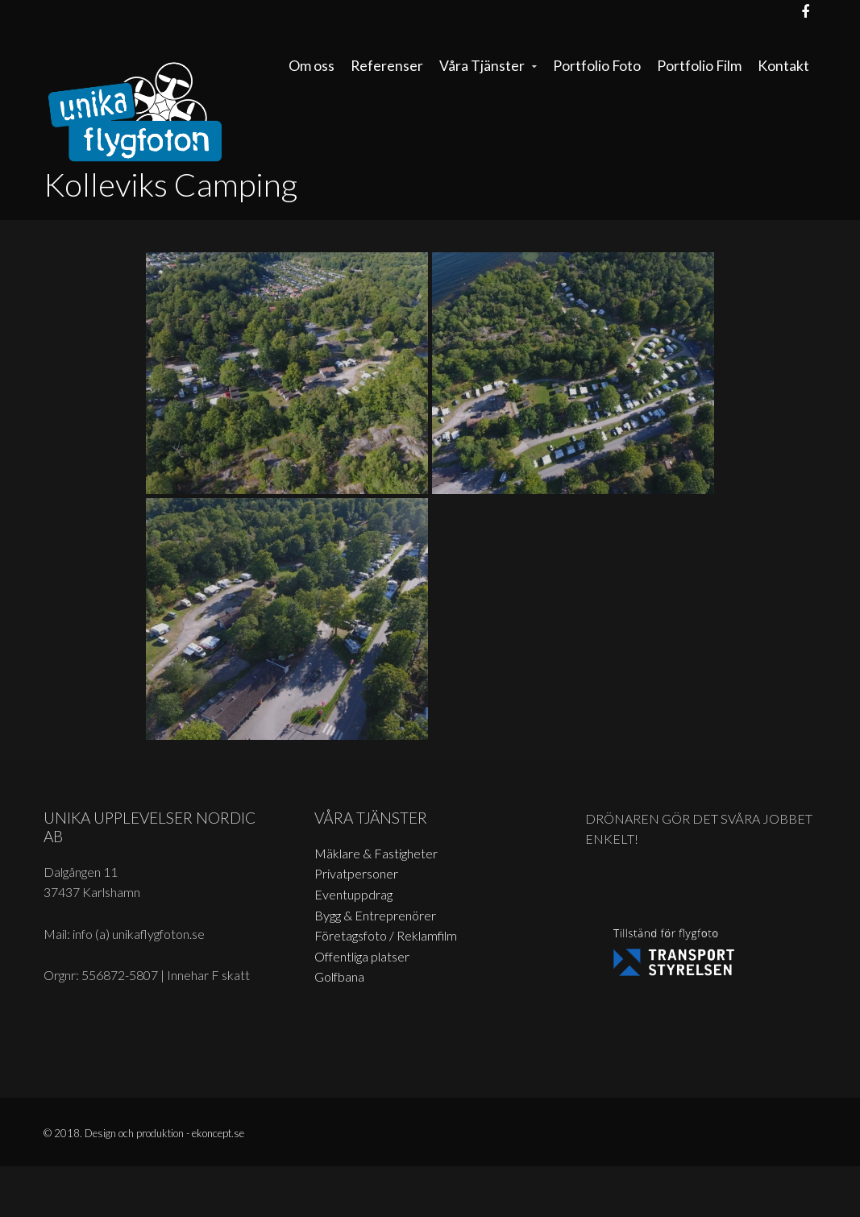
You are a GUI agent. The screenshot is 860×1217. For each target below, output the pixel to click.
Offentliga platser (361, 956)
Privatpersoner (356, 873)
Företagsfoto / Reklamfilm (385, 935)
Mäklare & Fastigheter (376, 853)
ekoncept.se (218, 1133)
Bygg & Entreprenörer (375, 915)
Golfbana (339, 976)
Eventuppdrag (353, 894)
